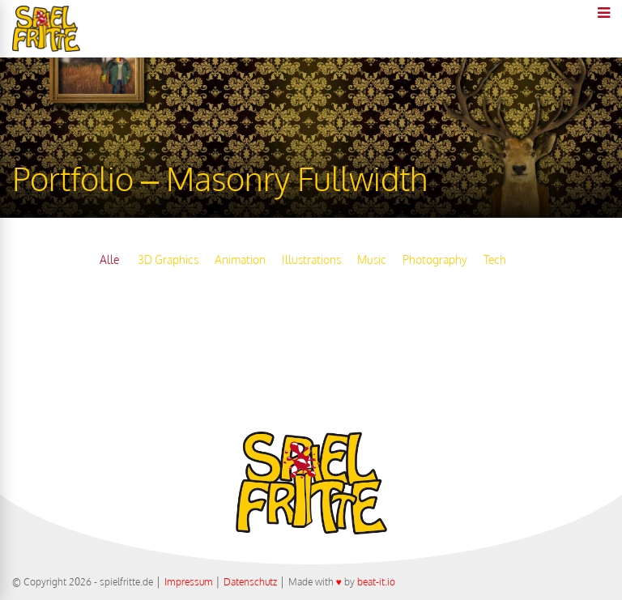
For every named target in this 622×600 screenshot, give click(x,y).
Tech (495, 259)
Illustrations (311, 259)
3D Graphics (168, 259)
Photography (435, 259)
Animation (240, 259)
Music (371, 259)
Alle (109, 259)
